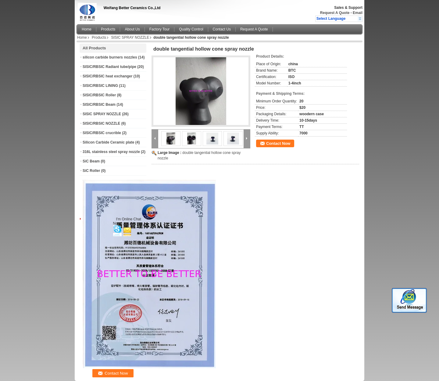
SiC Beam (91, 161)
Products (108, 29)
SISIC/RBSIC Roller (99, 95)
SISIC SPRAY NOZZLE (130, 37)
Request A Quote (334, 13)
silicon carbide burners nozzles (110, 57)
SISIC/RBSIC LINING (100, 86)
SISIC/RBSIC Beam (99, 104)
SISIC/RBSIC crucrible (102, 133)
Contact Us (222, 29)
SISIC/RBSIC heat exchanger (107, 76)
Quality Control (191, 29)
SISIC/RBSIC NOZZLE (101, 123)
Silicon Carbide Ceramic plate (108, 142)
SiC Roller (91, 171)
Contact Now (278, 143)
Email (357, 13)
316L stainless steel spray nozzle (111, 152)
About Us (132, 29)
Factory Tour (159, 29)
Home (86, 29)
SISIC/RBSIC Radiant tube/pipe (109, 67)
